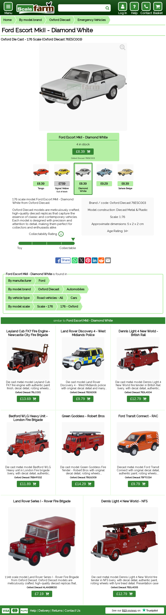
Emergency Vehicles (92, 20)
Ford (42, 280)
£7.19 (42, 593)
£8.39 (83, 152)
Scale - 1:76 (45, 306)
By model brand (30, 20)
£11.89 (28, 483)
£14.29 (83, 483)
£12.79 (138, 398)
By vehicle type (19, 298)
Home (7, 20)
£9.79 (83, 398)
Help (33, 609)
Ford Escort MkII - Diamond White (29, 274)
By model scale (19, 306)
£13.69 (28, 398)
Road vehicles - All (50, 298)
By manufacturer (19, 280)
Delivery (44, 609)
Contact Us (72, 609)
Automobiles (75, 289)
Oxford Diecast (59, 20)
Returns (57, 609)
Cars (74, 298)
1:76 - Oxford (69, 306)
